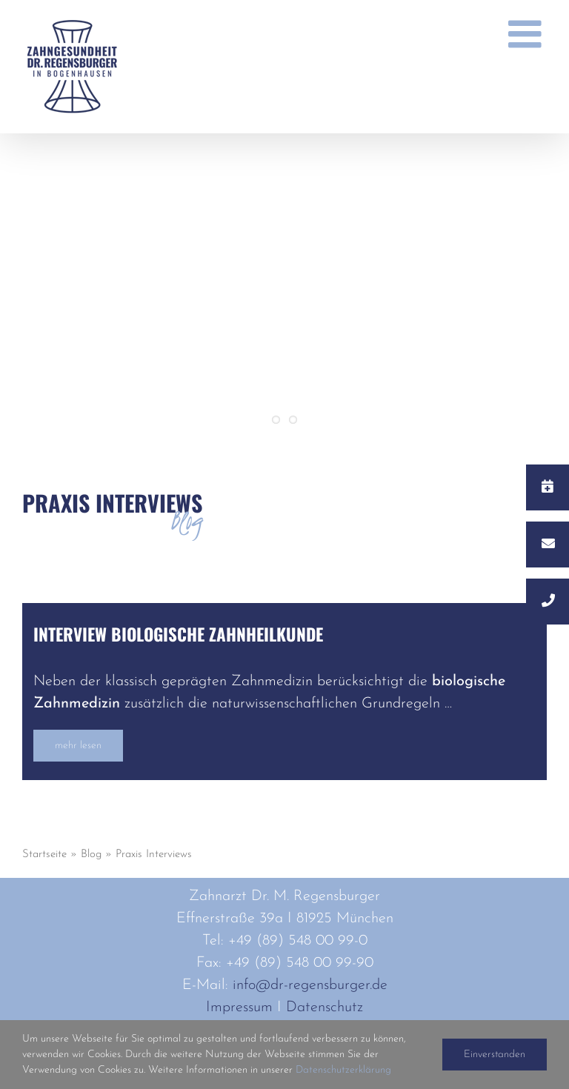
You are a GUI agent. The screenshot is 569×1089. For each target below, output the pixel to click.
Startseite (44, 854)
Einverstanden (494, 1054)
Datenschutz (324, 1007)
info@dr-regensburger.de (310, 985)
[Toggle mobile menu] (527, 34)
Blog (91, 854)
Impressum (239, 1007)
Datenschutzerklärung (343, 1070)
